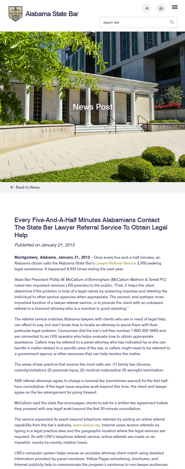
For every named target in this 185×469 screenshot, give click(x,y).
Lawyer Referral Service (115, 263)
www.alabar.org (86, 425)
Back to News (25, 187)
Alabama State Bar (52, 14)
